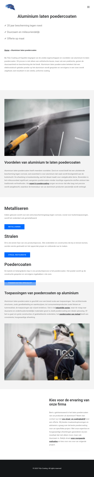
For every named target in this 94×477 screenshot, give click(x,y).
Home (6, 50)
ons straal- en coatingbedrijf (73, 419)
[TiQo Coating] (10, 7)
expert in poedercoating (39, 183)
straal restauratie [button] (17, 255)
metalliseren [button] (14, 227)
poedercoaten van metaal (69, 314)
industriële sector (63, 308)
